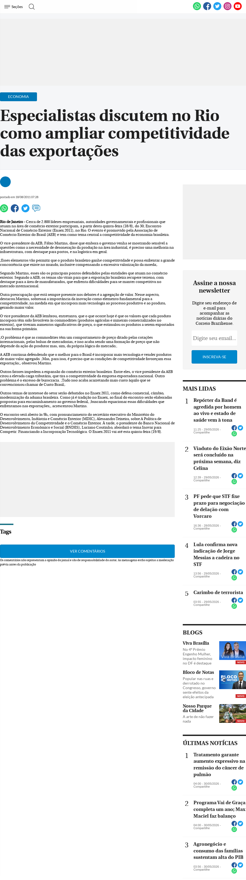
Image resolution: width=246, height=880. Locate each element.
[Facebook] (207, 9)
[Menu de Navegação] (14, 6)
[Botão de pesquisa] (30, 6)
